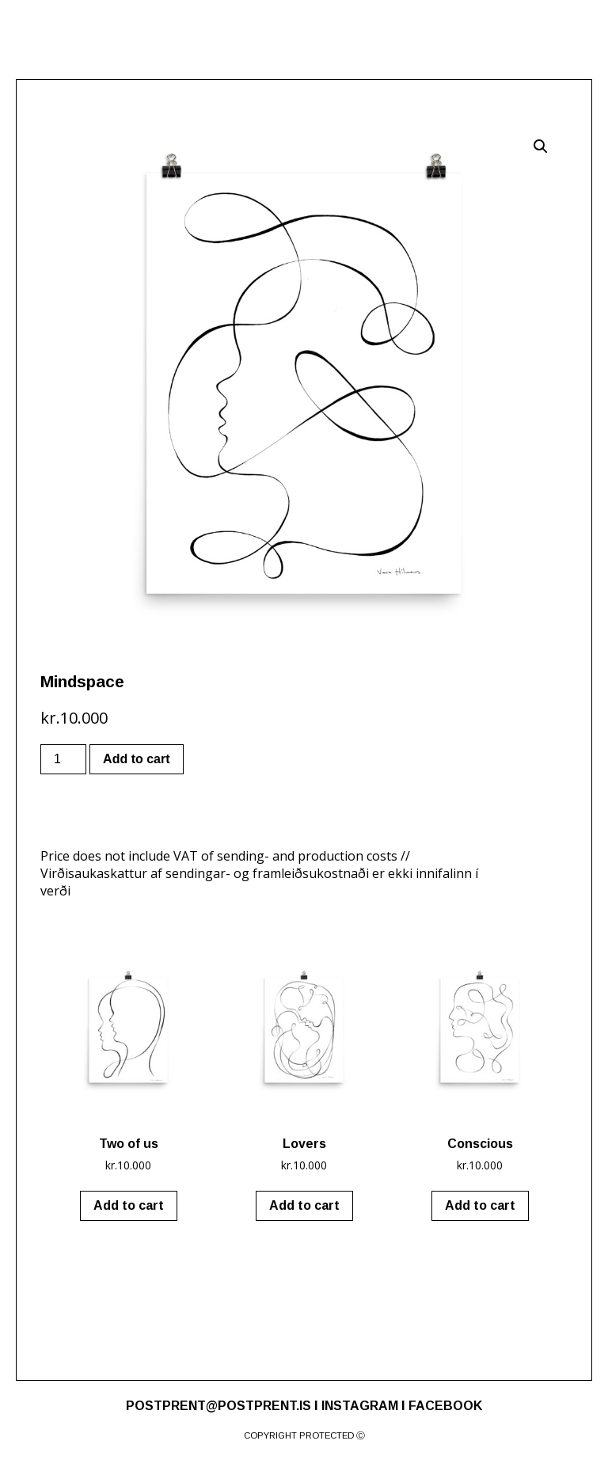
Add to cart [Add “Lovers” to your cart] (304, 1205)
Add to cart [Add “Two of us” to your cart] (128, 1205)
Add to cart (136, 759)
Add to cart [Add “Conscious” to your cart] (480, 1205)
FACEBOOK (445, 1405)
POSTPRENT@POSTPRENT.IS (218, 1405)
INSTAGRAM (359, 1405)
